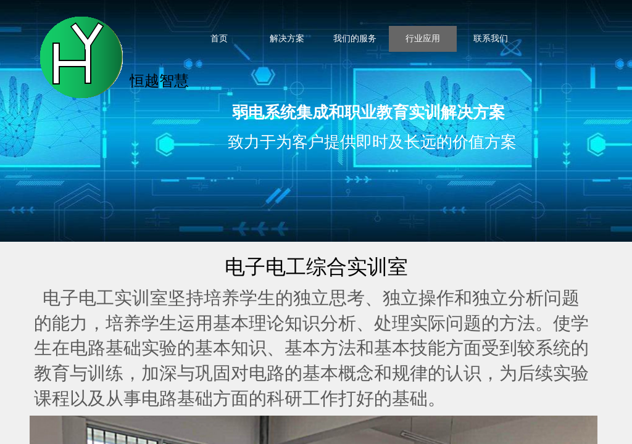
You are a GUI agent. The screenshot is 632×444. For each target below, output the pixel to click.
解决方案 (287, 38)
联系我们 (490, 38)
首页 (219, 38)
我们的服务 (354, 38)
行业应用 (422, 38)
